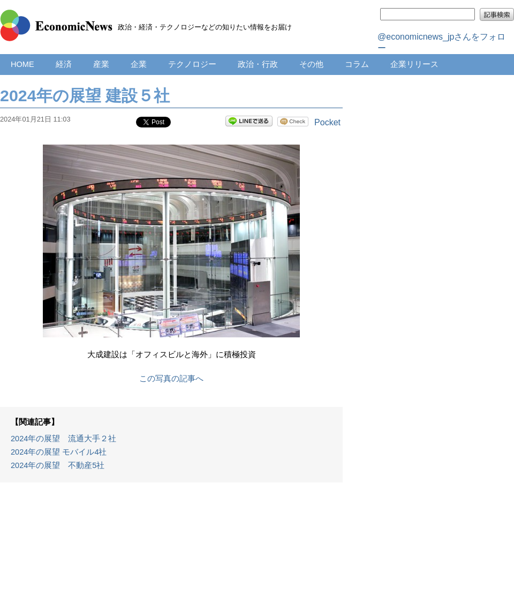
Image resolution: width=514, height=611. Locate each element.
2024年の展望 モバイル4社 (59, 452)
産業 (101, 64)
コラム (357, 64)
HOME (22, 64)
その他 (311, 64)
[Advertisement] (172, 552)
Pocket (327, 122)
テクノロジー (192, 64)
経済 (64, 64)
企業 (139, 64)
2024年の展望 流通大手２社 (63, 438)
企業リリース (414, 64)
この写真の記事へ (171, 378)
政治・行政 (258, 64)
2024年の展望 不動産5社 (57, 465)
